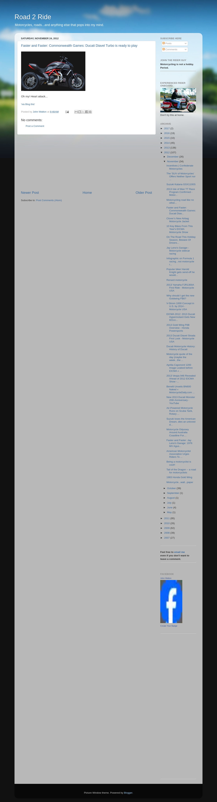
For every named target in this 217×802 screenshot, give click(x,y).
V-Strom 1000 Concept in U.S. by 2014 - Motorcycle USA (180, 306)
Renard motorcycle (177, 280)
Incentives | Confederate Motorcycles (180, 167)
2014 (167, 143)
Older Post (144, 192)
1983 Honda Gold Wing (179, 477)
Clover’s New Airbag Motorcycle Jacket (178, 220)
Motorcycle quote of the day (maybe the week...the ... (179, 357)
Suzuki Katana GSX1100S (181, 184)
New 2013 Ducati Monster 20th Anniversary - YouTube (181, 400)
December (173, 156)
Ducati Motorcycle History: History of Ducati (181, 348)
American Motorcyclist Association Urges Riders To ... (179, 454)
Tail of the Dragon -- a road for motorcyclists (181, 471)
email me (179, 552)
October (172, 488)
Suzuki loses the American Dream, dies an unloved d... (181, 421)
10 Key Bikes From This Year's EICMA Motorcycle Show (180, 229)
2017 (167, 128)
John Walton (165, 578)
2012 (167, 152)
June (170, 507)
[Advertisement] (86, 162)
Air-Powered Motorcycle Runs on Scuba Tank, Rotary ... (180, 411)
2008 (167, 532)
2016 (167, 133)
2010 (167, 523)
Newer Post (30, 192)
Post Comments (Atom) (49, 200)
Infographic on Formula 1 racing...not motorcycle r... (180, 261)
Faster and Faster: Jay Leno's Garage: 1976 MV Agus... (179, 443)
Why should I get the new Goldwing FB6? (180, 297)
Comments (169, 49)
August (171, 497)
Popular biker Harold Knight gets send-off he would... (181, 272)
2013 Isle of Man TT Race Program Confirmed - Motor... (181, 192)
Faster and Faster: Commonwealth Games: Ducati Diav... (181, 210)
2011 (167, 518)
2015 (167, 138)
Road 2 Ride (33, 17)
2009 (167, 528)
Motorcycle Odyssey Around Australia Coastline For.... (178, 432)
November (173, 161)
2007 (167, 537)
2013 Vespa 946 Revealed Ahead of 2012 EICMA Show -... (181, 378)
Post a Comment (35, 126)
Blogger (128, 792)
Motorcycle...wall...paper (180, 482)
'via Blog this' (28, 104)
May (169, 512)
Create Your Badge (168, 626)
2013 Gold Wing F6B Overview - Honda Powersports (178, 328)
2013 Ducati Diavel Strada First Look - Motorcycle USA (181, 338)
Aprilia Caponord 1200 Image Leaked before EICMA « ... (180, 368)
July (169, 502)
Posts (167, 43)
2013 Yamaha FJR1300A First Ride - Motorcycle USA (180, 287)
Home (87, 192)
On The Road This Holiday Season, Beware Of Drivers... (181, 240)
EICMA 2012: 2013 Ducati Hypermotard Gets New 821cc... (181, 317)
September (173, 493)
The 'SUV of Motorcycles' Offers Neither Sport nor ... (181, 176)
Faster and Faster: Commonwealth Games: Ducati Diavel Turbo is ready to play (79, 45)
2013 (167, 147)
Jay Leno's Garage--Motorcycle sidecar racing (178, 250)
